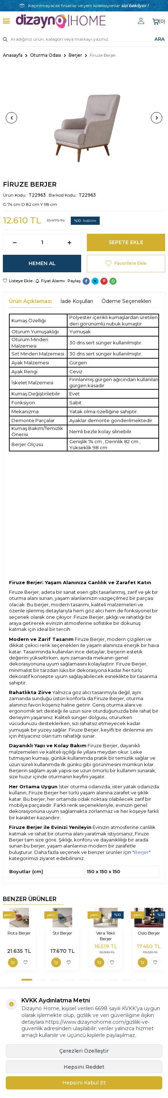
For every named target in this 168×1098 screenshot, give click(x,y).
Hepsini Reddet (84, 1067)
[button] (11, 117)
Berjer (75, 55)
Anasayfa (13, 55)
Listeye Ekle (18, 280)
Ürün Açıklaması (30, 301)
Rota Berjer (19, 933)
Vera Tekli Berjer (105, 935)
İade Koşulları (76, 301)
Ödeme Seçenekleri (126, 301)
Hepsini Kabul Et (84, 1082)
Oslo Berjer (149, 933)
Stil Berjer (62, 933)
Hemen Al (42, 263)
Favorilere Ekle (126, 263)
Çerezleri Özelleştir (84, 1051)
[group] (84, 117)
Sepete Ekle (126, 242)
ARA (159, 39)
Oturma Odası (45, 55)
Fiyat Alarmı (50, 280)
